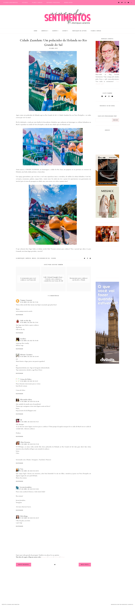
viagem (53, 258)
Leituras (25, 2)
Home (35, 31)
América (44, 31)
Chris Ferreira (25, 442)
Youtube (50, 557)
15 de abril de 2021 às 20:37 (29, 518)
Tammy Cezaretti (26, 300)
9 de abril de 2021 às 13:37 (29, 381)
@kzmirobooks (45, 368)
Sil (21, 420)
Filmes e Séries (37, 2)
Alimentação (20, 258)
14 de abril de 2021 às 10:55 (29, 489)
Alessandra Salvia (26, 400)
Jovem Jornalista (26, 487)
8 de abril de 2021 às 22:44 (29, 356)
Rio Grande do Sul (43, 258)
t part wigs (19, 523)
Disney (65, 31)
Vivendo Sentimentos (10, 2)
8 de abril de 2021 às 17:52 (29, 322)
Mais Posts (85, 564)
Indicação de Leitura (79, 31)
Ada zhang (24, 516)
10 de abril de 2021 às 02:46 (29, 401)
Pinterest (48, 460)
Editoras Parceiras (53, 2)
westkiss (23, 339)
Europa (54, 31)
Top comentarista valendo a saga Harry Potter (29, 370)
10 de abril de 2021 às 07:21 (29, 422)
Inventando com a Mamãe (23, 460)
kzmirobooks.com (24, 368)
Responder (19, 314)
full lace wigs (19, 345)
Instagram (35, 460)
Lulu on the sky (25, 321)
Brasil (34, 258)
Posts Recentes (23, 564)
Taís (21, 469)
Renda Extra (68, 2)
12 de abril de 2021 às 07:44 (29, 444)
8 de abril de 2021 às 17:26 (29, 302)
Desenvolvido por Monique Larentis (122, 604)
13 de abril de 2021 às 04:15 (29, 471)
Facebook (42, 460)
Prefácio (18, 433)
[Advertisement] (107, 261)
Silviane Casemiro (26, 355)
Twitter (62, 557)
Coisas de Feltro (26, 379)
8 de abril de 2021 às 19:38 (29, 340)
